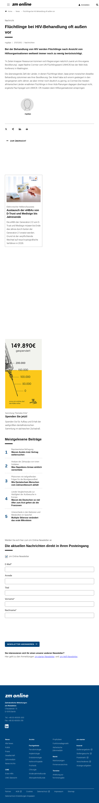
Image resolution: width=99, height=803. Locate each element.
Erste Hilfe (9, 774)
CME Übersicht (11, 778)
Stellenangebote (83, 749)
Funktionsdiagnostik (61, 743)
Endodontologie (35, 757)
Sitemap (71, 791)
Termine (56, 771)
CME (7, 770)
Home (8, 11)
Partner (8, 791)
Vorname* (10, 599)
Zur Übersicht (18, 141)
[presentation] (24, 628)
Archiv (31, 739)
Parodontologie (35, 749)
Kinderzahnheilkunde (37, 774)
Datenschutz (42, 791)
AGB (17, 791)
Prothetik (32, 765)
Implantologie (34, 753)
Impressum (58, 791)
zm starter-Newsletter (45, 657)
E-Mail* (8, 564)
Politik (7, 747)
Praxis (7, 751)
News (7, 739)
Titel (7, 588)
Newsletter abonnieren (20, 644)
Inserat (79, 746)
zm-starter (81, 739)
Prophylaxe (57, 739)
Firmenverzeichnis (60, 764)
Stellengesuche (83, 753)
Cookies (29, 791)
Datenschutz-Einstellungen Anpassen (20, 796)
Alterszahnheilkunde (37, 778)
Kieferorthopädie (36, 761)
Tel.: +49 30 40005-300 (14, 717)
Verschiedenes (82, 761)
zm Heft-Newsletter (69, 657)
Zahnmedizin (10, 759)
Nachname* (10, 610)
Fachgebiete (34, 746)
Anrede (8, 576)
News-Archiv (10, 763)
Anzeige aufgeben (84, 765)
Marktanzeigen (59, 760)
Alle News (9, 743)
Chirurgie (32, 769)
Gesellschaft (10, 755)
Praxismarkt (81, 757)
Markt (55, 757)
